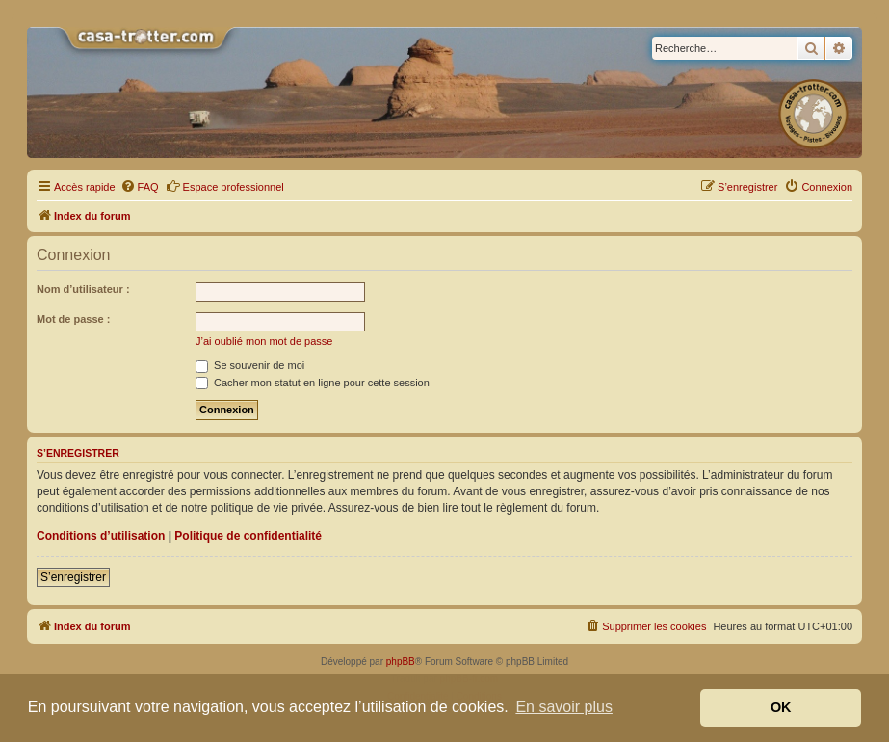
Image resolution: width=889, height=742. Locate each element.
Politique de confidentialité (248, 536)
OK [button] (781, 707)
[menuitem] (139, 187)
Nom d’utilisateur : (83, 289)
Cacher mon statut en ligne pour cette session (313, 382)
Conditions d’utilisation (101, 536)
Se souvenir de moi (250, 365)
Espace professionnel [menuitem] (225, 186)
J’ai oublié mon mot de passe (264, 341)
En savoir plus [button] (564, 707)
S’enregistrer (73, 577)
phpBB (400, 661)
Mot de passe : (73, 319)
